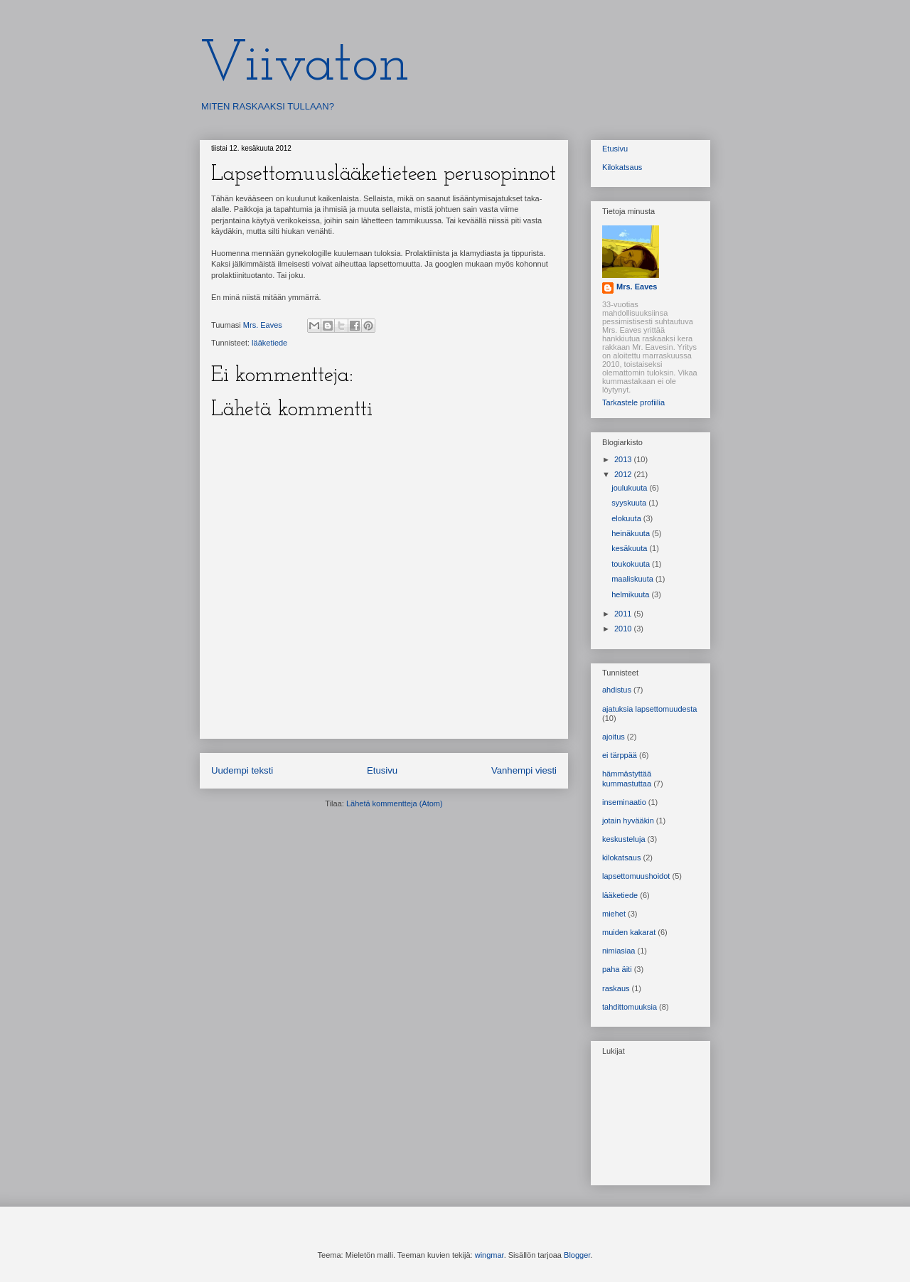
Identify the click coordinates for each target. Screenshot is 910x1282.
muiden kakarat (628, 932)
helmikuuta (631, 594)
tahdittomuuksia (629, 1007)
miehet (614, 913)
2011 (624, 613)
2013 (624, 459)
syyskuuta (629, 502)
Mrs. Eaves (636, 286)
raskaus (616, 988)
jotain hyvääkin (628, 820)
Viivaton (305, 65)
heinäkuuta (631, 533)
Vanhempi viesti (524, 770)
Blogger (577, 1255)
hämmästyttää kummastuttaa (626, 778)
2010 (624, 628)
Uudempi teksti (242, 770)
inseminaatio (624, 802)
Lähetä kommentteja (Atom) (394, 803)
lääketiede (269, 342)
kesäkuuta (630, 548)
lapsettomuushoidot (636, 876)
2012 (624, 474)
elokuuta (627, 518)
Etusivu (382, 770)
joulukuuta (630, 488)
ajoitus (613, 736)
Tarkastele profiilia (633, 402)
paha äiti (617, 969)
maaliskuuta (633, 579)
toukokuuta (631, 564)
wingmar (489, 1255)
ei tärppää (619, 755)
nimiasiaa (618, 950)
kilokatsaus (621, 857)
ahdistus (616, 689)
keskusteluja (624, 839)
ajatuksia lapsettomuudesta (649, 709)
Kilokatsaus (622, 167)
